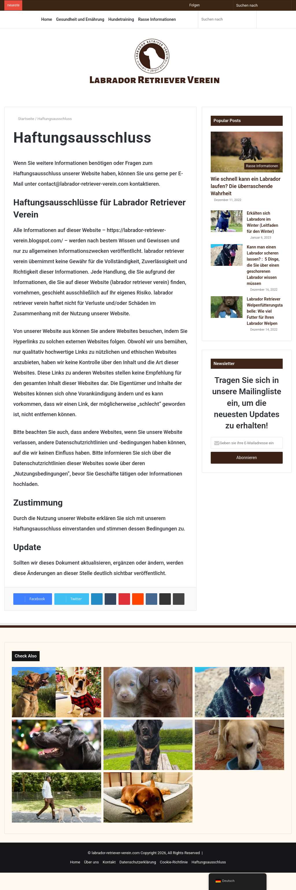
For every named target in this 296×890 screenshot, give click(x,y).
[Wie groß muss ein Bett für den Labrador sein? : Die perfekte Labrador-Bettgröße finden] (148, 797)
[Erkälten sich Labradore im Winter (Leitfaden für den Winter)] (227, 221)
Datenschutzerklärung (137, 862)
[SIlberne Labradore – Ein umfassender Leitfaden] (148, 692)
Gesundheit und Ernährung (80, 19)
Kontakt (109, 862)
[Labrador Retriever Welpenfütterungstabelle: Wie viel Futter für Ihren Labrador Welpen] (227, 307)
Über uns (91, 862)
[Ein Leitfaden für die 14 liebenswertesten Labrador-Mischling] (148, 745)
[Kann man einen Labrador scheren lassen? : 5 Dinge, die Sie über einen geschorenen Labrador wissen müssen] (227, 255)
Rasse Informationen (157, 19)
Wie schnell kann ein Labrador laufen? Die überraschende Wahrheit (246, 186)
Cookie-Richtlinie (174, 862)
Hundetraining (121, 19)
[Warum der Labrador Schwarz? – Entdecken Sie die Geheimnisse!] (56, 745)
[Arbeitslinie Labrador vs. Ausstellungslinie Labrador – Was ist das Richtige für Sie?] (56, 692)
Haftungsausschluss (209, 862)
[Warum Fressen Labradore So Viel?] (239, 745)
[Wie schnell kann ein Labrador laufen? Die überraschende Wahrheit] (247, 152)
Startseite (23, 119)
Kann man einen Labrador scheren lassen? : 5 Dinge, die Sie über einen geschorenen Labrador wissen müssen (263, 265)
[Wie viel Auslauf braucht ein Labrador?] (56, 797)
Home (46, 19)
